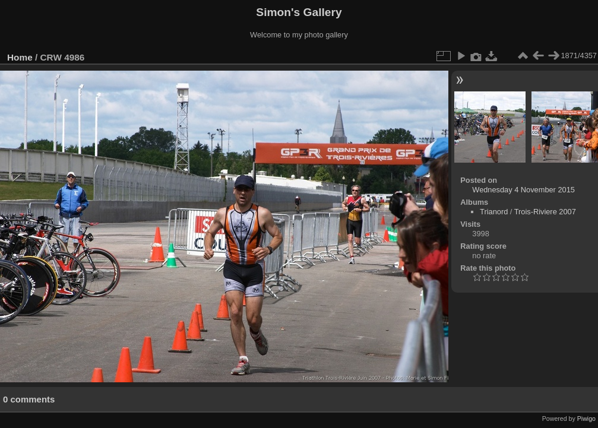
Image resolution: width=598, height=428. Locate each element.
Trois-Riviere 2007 (545, 211)
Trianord (494, 211)
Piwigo (586, 418)
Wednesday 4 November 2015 (523, 189)
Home (20, 57)
